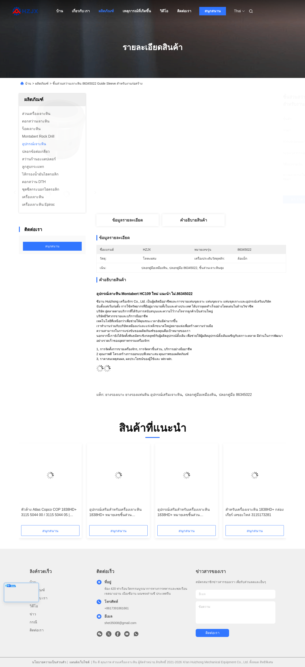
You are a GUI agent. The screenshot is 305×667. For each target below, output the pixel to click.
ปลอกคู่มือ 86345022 (235, 395)
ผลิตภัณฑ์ (106, 11)
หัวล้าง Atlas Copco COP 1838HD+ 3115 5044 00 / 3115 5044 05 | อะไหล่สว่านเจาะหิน (49, 513)
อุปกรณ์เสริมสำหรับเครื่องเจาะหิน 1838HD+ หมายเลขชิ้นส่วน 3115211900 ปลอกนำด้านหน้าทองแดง (115, 513)
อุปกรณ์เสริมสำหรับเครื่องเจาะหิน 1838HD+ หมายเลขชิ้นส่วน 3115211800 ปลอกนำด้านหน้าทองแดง (183, 513)
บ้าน (59, 11)
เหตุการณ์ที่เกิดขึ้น (137, 11)
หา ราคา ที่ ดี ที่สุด (216, 199)
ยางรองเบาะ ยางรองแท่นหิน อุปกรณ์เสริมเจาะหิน (143, 395)
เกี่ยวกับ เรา (81, 11)
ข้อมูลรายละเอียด (127, 220)
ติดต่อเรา (184, 11)
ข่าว (33, 614)
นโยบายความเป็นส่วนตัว (49, 662)
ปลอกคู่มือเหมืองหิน (200, 395)
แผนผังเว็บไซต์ (79, 662)
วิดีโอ (164, 11)
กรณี (33, 622)
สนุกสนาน (213, 11)
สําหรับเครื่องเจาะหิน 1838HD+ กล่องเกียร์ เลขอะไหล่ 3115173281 (255, 512)
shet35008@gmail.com (120, 623)
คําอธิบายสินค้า (193, 220)
